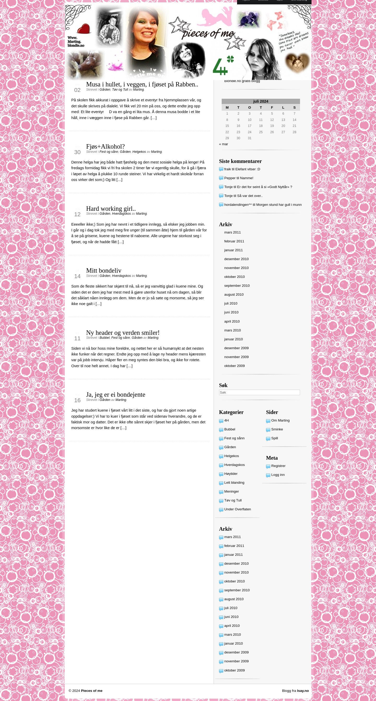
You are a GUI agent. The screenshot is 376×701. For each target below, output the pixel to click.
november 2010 (236, 268)
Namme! (247, 178)
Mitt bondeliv (103, 270)
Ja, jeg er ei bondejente (115, 394)
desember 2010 (236, 259)
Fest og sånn (108, 152)
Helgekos (139, 152)
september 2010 (237, 286)
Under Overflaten (237, 509)
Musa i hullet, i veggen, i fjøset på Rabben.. (142, 84)
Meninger (231, 491)
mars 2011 (232, 232)
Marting (138, 89)
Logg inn (278, 475)
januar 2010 (233, 339)
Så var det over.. (250, 196)
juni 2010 (231, 312)
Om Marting (280, 420)
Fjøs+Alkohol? (105, 146)
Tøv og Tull (120, 89)
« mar (223, 144)
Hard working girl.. (111, 208)
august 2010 (234, 294)
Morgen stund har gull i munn (279, 205)
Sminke (277, 429)
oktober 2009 (234, 366)
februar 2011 (234, 241)
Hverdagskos (121, 213)
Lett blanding (234, 482)
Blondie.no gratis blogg (242, 81)
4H (226, 420)
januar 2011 (233, 250)
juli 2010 (230, 303)
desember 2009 (236, 348)
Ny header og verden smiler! (123, 332)
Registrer (278, 466)
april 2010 (232, 321)
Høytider (231, 474)
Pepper (230, 178)
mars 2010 (232, 330)
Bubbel (104, 338)
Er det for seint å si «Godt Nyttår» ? (264, 187)
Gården (104, 89)
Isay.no (303, 691)
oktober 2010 (234, 277)
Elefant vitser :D (248, 169)
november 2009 (236, 357)
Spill (274, 438)
